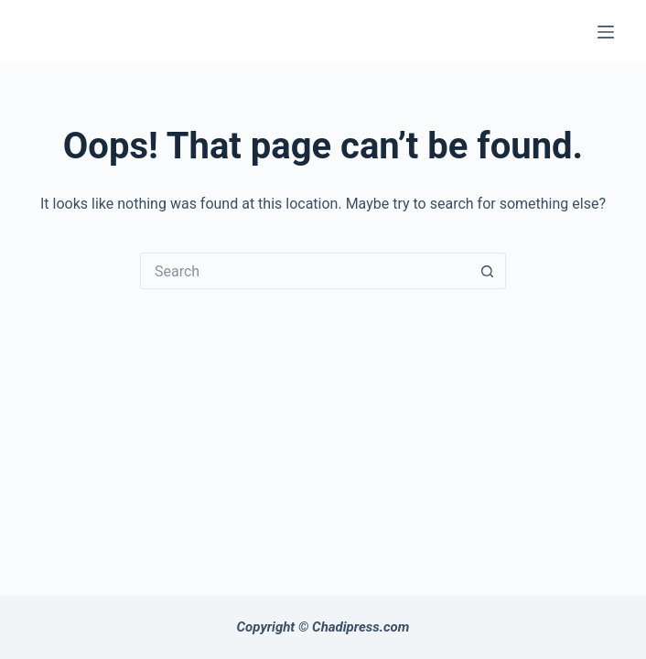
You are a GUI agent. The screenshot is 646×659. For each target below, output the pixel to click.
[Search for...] (304, 271)
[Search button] (487, 271)
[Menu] (606, 32)
